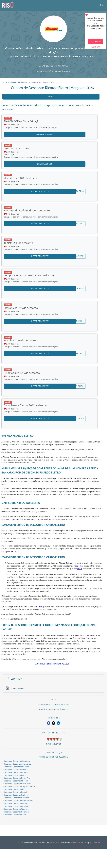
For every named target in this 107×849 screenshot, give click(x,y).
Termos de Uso (94, 842)
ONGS (79, 569)
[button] (48, 723)
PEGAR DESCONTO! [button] (44, 134)
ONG (7, 609)
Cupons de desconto (61, 71)
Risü (40, 606)
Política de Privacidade (79, 842)
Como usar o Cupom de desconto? (54, 704)
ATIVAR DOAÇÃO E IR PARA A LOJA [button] (53, 66)
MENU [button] (101, 5)
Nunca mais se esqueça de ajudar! (54, 709)
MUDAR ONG (95, 47)
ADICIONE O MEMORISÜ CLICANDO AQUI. (52, 664)
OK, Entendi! (95, 42)
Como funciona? (44, 71)
